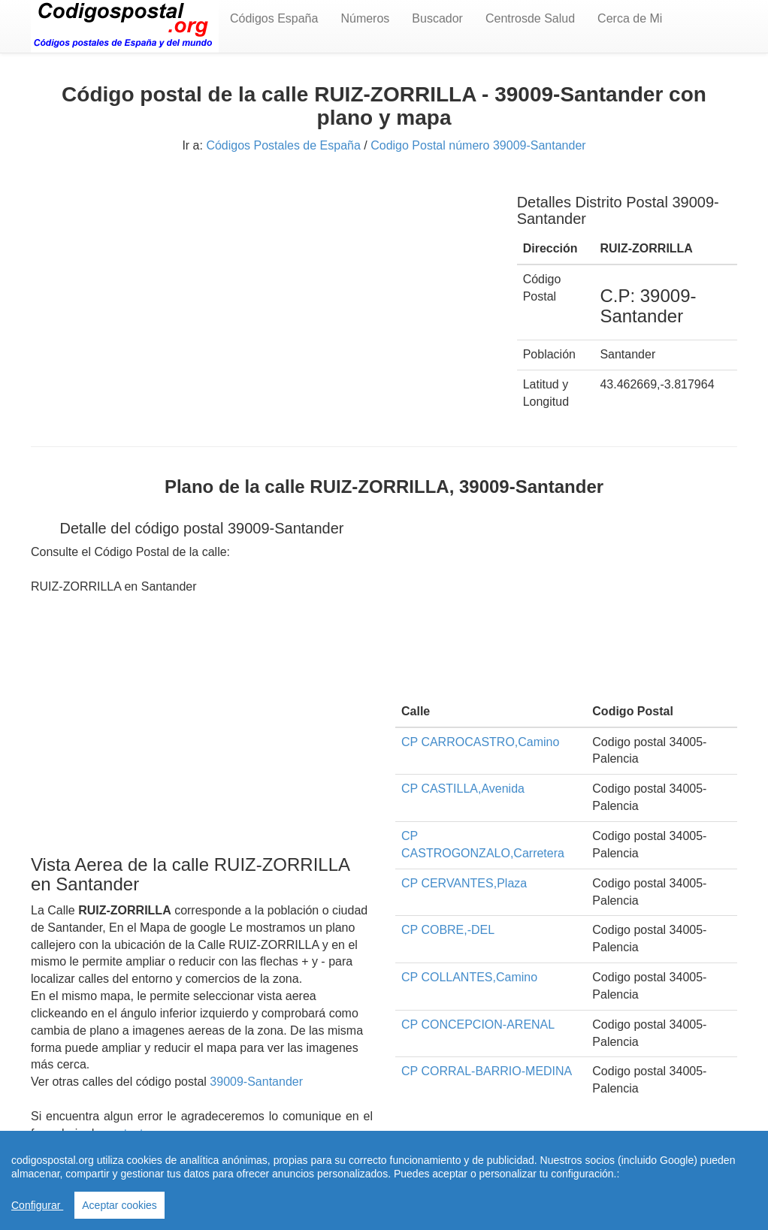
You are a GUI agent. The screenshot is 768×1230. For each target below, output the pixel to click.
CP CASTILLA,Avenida (463, 788)
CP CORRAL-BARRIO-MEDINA (486, 1071)
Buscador (437, 18)
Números (364, 18)
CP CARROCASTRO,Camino (480, 742)
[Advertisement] (262, 284)
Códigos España (274, 18)
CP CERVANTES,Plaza (464, 883)
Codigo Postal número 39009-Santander (477, 145)
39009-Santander (256, 1081)
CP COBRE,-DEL (447, 929)
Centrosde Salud (530, 18)
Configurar (37, 1205)
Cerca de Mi (629, 18)
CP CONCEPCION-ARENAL (478, 1024)
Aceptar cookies (119, 1205)
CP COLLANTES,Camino (469, 977)
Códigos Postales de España (283, 145)
